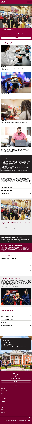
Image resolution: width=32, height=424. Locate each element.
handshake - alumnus (20, 239)
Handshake (9, 346)
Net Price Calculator (3, 398)
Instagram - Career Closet (21, 167)
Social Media (2, 399)
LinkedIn (20, 346)
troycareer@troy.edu (11, 344)
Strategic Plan (3, 401)
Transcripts (2, 410)
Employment (2, 396)
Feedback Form (3, 393)
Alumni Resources (5, 147)
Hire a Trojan (4, 120)
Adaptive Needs (3, 395)
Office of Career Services (22, 249)
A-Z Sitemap (2, 409)
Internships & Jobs (5, 93)
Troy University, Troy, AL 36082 (16, 378)
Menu (30, 2)
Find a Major (4, 66)
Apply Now (16, 37)
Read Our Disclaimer (3, 407)
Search (3, 2)
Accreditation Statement (4, 406)
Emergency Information (4, 390)
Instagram (15, 346)
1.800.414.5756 (16, 381)
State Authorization (3, 412)
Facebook (24, 346)
